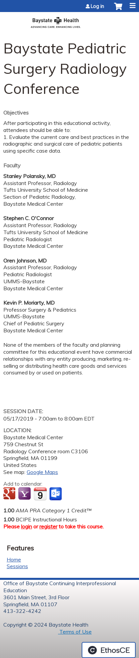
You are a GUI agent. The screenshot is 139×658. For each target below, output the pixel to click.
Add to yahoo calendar (25, 494)
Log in (97, 6)
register (48, 526)
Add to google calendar (10, 494)
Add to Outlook (56, 494)
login (26, 526)
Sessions (17, 566)
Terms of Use (75, 631)
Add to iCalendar (40, 493)
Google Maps (42, 472)
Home (14, 559)
